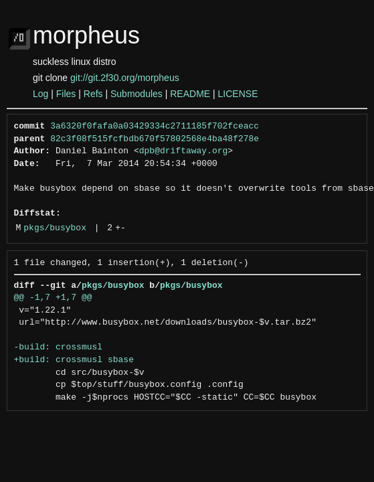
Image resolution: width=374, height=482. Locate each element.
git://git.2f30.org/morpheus (124, 77)
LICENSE (238, 93)
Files (66, 93)
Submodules (136, 93)
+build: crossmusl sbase (74, 360)
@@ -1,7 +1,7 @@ (53, 298)
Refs (93, 93)
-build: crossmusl (58, 347)
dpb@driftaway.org (183, 151)
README (190, 93)
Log (40, 93)
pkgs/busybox (54, 228)
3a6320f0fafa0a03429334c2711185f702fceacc (154, 126)
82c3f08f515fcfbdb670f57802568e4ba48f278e (154, 139)
